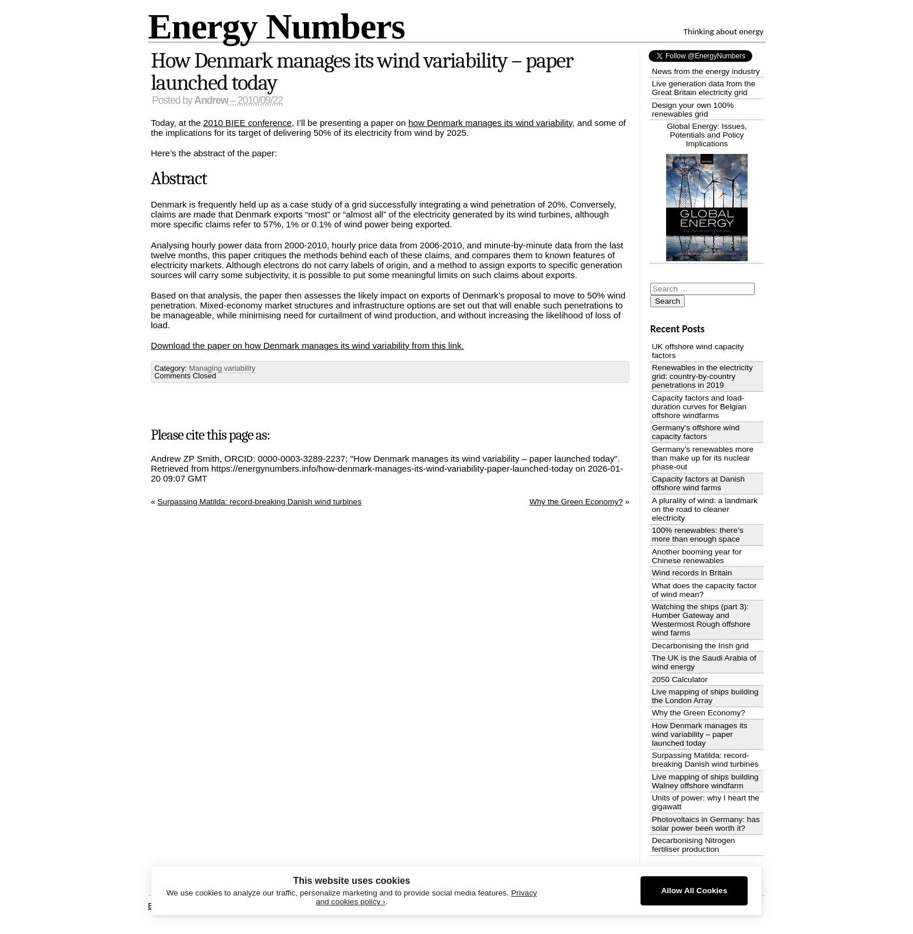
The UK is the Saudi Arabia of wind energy (704, 662)
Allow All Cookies (694, 890)
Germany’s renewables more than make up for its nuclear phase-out (702, 458)
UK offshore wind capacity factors (698, 351)
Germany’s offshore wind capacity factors (695, 432)
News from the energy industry (705, 71)
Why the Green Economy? (575, 501)
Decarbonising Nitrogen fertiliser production (693, 845)
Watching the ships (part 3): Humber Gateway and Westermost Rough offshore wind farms (701, 619)
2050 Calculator (679, 679)
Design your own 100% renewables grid (693, 109)
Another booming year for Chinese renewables (696, 556)
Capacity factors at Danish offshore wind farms (698, 483)
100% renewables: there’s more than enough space (697, 534)
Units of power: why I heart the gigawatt (705, 802)
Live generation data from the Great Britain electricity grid (703, 88)
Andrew (211, 100)
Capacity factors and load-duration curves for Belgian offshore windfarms (699, 407)
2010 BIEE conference (247, 123)
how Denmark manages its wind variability (490, 123)
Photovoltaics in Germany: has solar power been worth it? (705, 824)
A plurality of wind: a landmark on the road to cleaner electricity (705, 509)
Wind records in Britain (692, 572)
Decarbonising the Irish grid (700, 645)
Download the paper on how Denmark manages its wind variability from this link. (307, 345)
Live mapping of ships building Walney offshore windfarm (705, 781)
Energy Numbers (276, 26)
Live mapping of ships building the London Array (705, 696)
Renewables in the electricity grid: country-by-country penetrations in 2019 (702, 376)
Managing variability (222, 368)
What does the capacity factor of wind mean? (704, 590)
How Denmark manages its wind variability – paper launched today (362, 72)
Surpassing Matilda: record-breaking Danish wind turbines (259, 501)
